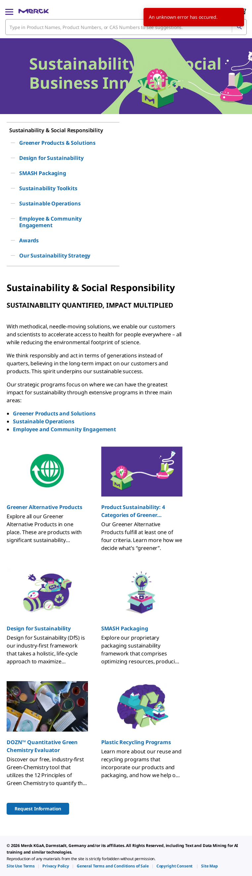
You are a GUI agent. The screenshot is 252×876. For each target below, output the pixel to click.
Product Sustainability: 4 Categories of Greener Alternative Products (133, 511)
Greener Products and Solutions (54, 413)
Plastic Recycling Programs (136, 742)
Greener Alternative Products (44, 507)
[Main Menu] (9, 11)
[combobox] (126, 27)
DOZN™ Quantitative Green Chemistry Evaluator (42, 746)
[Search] (239, 27)
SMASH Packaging (124, 628)
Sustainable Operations (43, 421)
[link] (21, 866)
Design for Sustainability (39, 628)
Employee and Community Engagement (64, 429)
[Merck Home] (34, 11)
